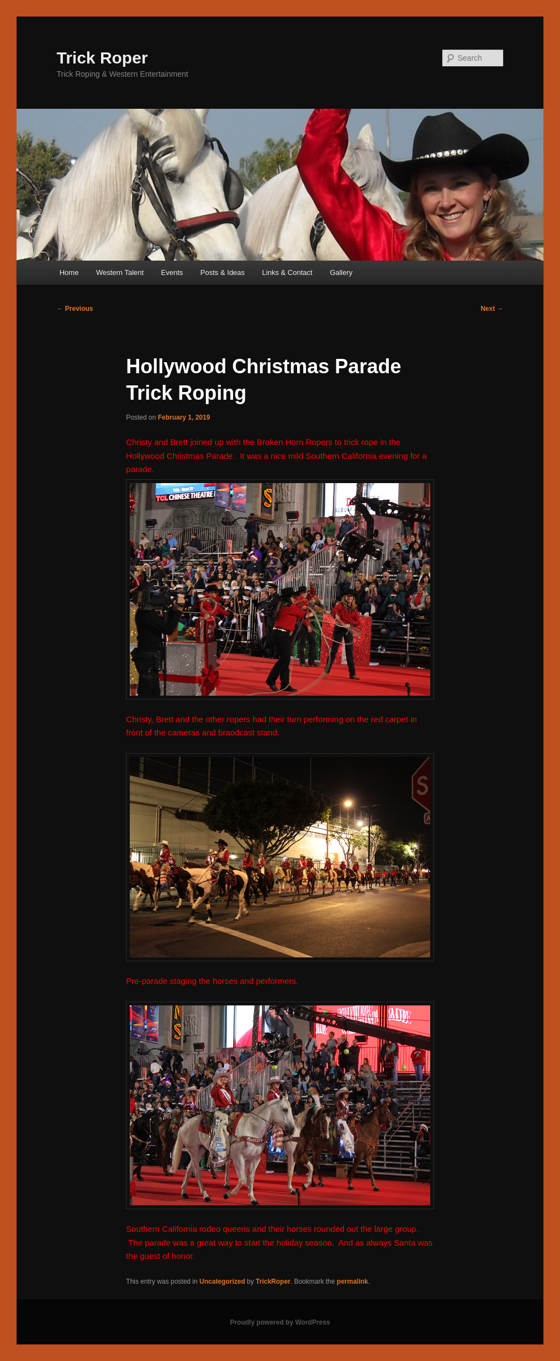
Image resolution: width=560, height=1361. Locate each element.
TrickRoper (273, 1281)
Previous (75, 309)
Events (172, 272)
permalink (352, 1281)
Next (491, 309)
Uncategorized (222, 1281)
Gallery (341, 272)
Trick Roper (102, 58)
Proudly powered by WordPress (280, 1322)
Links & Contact (287, 272)
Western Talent (120, 272)
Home (69, 272)
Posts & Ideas (222, 272)
